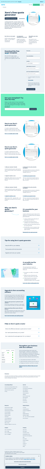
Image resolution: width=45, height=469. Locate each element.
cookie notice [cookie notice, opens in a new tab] (26, 459)
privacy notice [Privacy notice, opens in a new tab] (32, 459)
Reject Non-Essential (22, 464)
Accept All (22, 467)
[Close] (39, 456)
